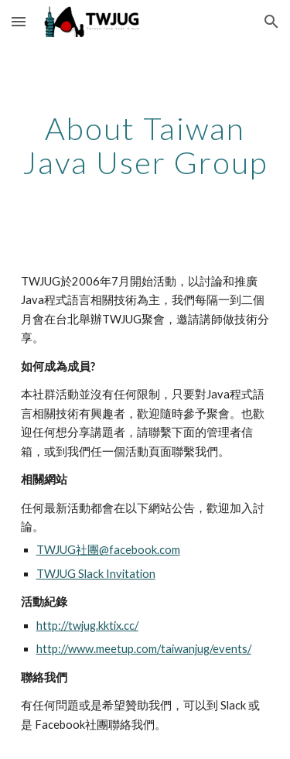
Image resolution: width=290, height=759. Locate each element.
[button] (18, 21)
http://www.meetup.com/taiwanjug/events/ (143, 648)
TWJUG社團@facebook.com (108, 549)
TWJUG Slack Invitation (95, 573)
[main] (145, 145)
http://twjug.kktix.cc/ (87, 625)
